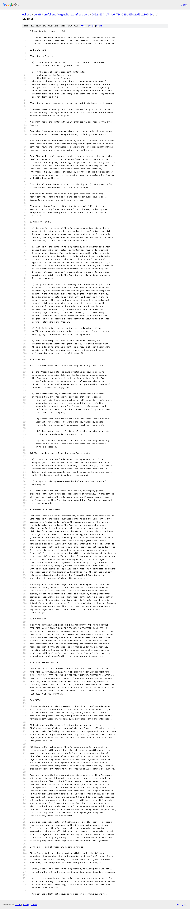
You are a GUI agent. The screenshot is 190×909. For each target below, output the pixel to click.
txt (177, 904)
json (184, 904)
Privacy (26, 904)
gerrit (37, 14)
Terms (34, 904)
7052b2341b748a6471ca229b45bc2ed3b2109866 (122, 14)
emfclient (50, 14)
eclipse (26, 14)
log (91, 26)
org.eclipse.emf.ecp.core (73, 14)
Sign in (184, 4)
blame (99, 26)
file (83, 26)
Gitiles (18, 904)
